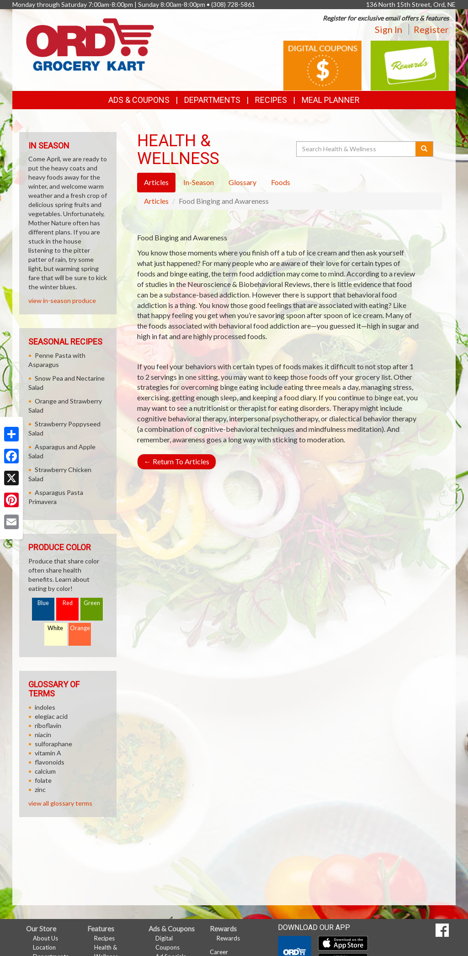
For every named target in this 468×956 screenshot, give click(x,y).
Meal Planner (331, 100)
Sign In (388, 29)
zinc (40, 789)
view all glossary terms (60, 803)
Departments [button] (212, 100)
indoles (45, 707)
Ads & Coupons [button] (139, 100)
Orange (80, 628)
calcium (45, 771)
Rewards (228, 938)
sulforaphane (53, 744)
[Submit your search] (424, 149)
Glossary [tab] (242, 182)
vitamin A (48, 753)
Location (44, 947)
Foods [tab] (280, 182)
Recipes (271, 100)
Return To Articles (176, 461)
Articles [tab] (156, 182)
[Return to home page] (90, 44)
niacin (43, 734)
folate (43, 780)
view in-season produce (62, 300)
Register (431, 29)
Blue (43, 603)
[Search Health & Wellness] (356, 149)
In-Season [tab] (198, 182)
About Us (45, 938)
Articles (156, 201)
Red (68, 603)
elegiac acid (51, 716)
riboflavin (48, 725)
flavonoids (49, 762)
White (55, 628)
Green (92, 603)
